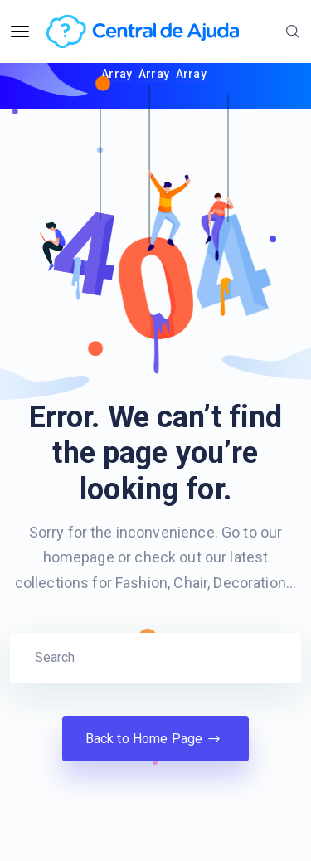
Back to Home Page (155, 739)
